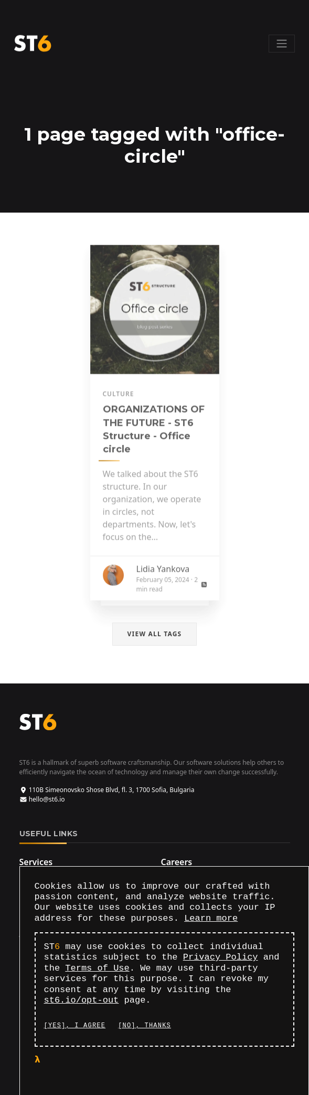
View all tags (154, 633)
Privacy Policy (220, 957)
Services (36, 862)
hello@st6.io (42, 799)
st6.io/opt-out (81, 1000)
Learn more (211, 918)
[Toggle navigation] (282, 43)
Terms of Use (97, 968)
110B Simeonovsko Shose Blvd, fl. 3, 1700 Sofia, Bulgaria (107, 789)
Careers (177, 862)
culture (118, 399)
